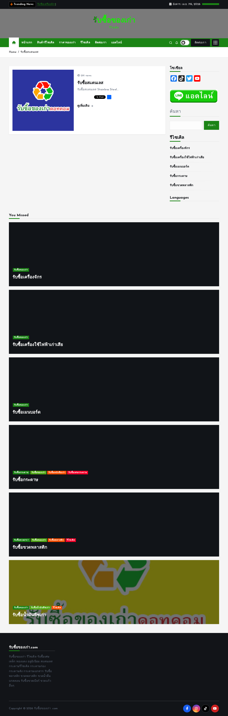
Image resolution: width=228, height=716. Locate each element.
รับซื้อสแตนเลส (29, 52)
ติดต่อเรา (100, 42)
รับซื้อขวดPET (21, 540)
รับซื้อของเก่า (21, 270)
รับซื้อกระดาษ (179, 176)
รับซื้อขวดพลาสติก (181, 185)
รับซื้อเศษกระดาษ (77, 473)
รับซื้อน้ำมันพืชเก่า (40, 608)
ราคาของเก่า (67, 42)
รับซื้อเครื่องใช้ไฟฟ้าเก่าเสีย (187, 157)
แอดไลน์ (116, 42)
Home (13, 52)
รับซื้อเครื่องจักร (46, 4)
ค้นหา (175, 112)
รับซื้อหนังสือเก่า (56, 473)
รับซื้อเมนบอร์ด (179, 166)
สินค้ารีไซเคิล (45, 42)
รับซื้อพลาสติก (56, 540)
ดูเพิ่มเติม (85, 105)
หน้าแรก (26, 42)
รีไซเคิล (85, 42)
